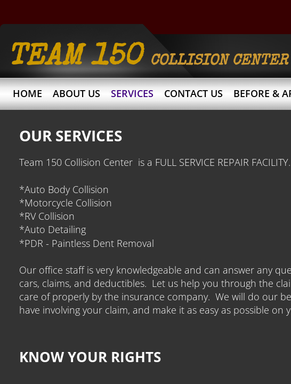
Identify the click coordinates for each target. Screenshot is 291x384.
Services (132, 93)
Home (27, 93)
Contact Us (193, 93)
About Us (76, 93)
